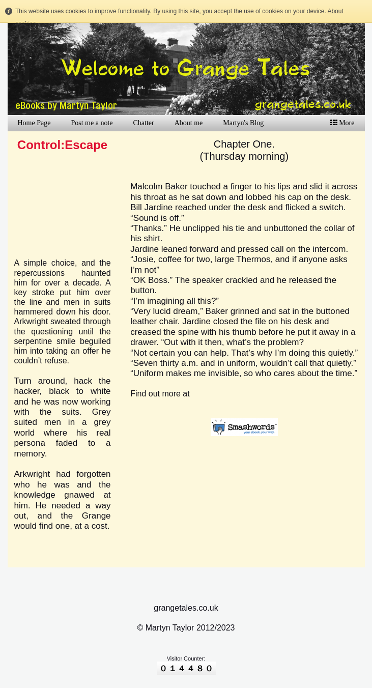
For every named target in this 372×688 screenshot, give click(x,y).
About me (189, 123)
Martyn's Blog (243, 123)
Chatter (143, 123)
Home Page (34, 123)
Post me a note (91, 123)
